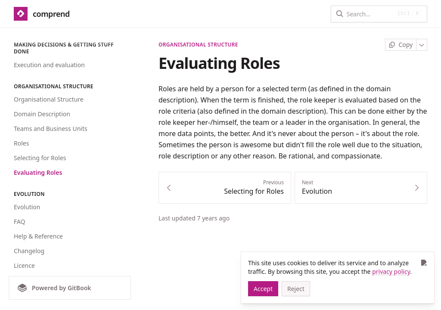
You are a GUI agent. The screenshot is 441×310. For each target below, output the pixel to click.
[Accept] (263, 288)
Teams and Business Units (50, 128)
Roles (21, 143)
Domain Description (42, 114)
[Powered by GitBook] (70, 288)
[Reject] (296, 288)
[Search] (369, 14)
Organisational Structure (49, 99)
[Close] (423, 262)
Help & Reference (38, 236)
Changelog (29, 251)
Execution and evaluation (49, 65)
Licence (24, 265)
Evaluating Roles (38, 172)
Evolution (27, 207)
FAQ (19, 221)
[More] (421, 45)
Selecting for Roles (40, 158)
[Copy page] (400, 45)
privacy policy (391, 271)
